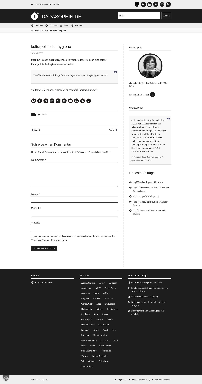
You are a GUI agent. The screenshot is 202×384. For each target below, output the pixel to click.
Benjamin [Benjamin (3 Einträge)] (85, 293)
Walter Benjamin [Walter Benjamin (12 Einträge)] (99, 356)
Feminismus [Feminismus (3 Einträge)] (112, 309)
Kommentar (38, 159)
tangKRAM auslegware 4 (152, 157)
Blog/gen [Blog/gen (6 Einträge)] (85, 298)
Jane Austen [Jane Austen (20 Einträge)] (103, 324)
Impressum (122, 379)
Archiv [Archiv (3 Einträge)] (102, 283)
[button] (33, 100)
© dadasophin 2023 (39, 379)
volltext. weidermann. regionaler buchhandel (54, 89)
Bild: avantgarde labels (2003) (146, 196)
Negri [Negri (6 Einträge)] (83, 345)
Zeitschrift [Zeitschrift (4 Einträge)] (103, 361)
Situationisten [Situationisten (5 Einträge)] (105, 345)
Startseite (39, 25)
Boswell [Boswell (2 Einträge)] (97, 298)
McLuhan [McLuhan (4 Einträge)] (105, 340)
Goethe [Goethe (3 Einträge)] (110, 319)
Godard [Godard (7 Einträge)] (99, 319)
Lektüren (44, 114)
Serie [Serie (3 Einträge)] (92, 345)
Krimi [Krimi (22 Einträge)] (96, 330)
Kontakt (56, 4)
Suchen (166, 16)
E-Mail (36, 208)
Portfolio (78, 25)
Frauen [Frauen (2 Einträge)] (105, 314)
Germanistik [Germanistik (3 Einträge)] (86, 319)
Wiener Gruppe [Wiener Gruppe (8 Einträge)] (88, 361)
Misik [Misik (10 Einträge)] (115, 340)
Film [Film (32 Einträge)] (96, 314)
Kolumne (53, 25)
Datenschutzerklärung (141, 379)
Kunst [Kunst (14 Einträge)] (105, 330)
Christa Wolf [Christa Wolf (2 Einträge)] (87, 304)
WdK (66, 25)
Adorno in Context (43, 282)
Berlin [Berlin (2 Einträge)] (96, 293)
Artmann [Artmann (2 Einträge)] (113, 283)
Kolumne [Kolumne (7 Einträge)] (85, 330)
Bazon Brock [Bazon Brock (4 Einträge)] (110, 288)
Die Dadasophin (41, 4)
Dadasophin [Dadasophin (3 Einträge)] (86, 309)
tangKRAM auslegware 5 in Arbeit (148, 182)
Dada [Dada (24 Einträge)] (98, 304)
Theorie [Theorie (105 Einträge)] (84, 356)
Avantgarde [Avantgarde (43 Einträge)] (86, 288)
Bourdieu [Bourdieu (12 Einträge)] (108, 298)
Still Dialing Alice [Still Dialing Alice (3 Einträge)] (89, 351)
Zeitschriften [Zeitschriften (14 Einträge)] (87, 366)
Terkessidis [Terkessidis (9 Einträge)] (106, 351)
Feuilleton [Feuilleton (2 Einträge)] (85, 314)
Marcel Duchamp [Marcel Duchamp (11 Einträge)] (89, 340)
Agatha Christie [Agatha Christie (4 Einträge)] (88, 283)
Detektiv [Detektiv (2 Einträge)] (99, 309)
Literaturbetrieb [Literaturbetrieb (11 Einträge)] (100, 335)
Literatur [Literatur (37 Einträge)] (85, 335)
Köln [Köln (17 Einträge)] (114, 330)
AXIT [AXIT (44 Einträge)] (98, 288)
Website (35, 222)
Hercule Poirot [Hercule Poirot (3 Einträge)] (87, 324)
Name (35, 194)
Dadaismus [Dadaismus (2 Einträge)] (110, 304)
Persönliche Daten (162, 379)
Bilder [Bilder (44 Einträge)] (106, 293)
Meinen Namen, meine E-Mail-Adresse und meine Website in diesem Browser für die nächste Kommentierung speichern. (74, 238)
